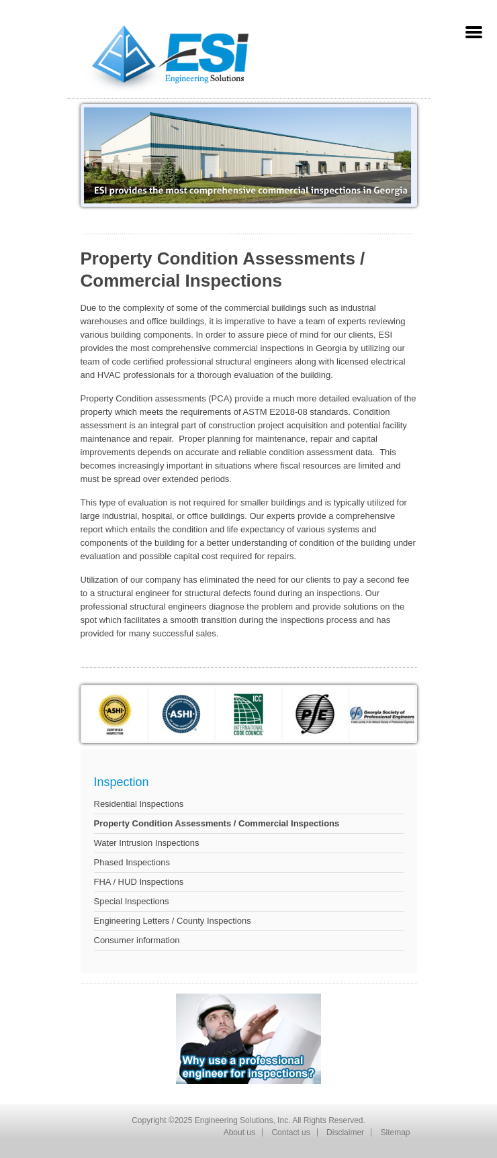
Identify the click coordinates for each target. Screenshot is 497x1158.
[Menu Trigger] (473, 31)
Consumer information (137, 940)
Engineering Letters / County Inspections (172, 921)
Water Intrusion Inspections (146, 843)
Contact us (290, 1132)
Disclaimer (345, 1132)
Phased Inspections (132, 862)
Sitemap (395, 1132)
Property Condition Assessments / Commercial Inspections (217, 823)
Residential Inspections (139, 804)
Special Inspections (131, 901)
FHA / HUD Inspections (139, 882)
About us (239, 1132)
